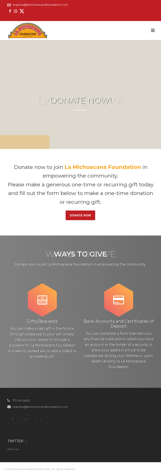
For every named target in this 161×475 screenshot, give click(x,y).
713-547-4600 (21, 400)
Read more (13, 449)
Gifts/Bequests (42, 321)
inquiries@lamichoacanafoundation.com (40, 4)
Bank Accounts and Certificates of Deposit (119, 324)
